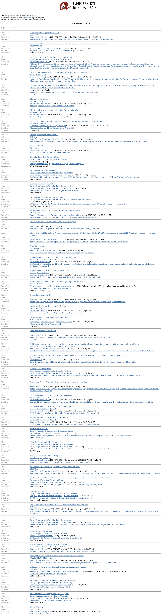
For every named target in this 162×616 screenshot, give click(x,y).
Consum (62, 50)
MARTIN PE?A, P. (37, 569)
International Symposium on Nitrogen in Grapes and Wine (51, 322)
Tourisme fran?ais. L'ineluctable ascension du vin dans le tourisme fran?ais (57, 556)
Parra (32, 351)
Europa (67, 50)
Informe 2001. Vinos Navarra (40, 369)
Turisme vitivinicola (93, 277)
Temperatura (127, 79)
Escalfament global (61, 79)
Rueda (32, 518)
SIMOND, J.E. (63, 547)
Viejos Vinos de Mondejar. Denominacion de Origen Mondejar (52, 580)
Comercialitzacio (116, 242)
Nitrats (47, 324)
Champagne (117, 64)
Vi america (34, 117)
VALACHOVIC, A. (37, 284)
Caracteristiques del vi (63, 68)
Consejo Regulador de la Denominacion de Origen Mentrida (51, 173)
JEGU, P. (53, 259)
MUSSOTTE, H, (36, 46)
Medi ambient (89, 473)
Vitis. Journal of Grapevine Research (43, 349)
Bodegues (64, 164)
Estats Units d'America (68, 551)
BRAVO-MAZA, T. (37, 308)
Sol (93, 177)
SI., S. (45, 558)
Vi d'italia (38, 152)
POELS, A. (47, 458)
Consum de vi (50, 242)
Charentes (61, 402)
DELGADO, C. (35, 248)
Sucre (105, 141)
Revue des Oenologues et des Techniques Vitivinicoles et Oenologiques (55, 215)
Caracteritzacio (61, 574)
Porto (60, 277)
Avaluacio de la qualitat (91, 217)
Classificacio (45, 389)
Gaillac (84, 313)
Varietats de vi (141, 66)
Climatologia (105, 66)
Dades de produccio (53, 302)
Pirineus (90, 402)
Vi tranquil (145, 141)
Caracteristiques (81, 449)
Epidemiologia (80, 351)
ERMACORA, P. (64, 346)
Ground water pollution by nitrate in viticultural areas (49, 317)
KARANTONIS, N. (37, 357)
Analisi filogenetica (110, 351)
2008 (32, 462)
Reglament (52, 92)
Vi (31, 39)
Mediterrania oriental (58, 362)
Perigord (76, 402)
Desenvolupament (78, 228)
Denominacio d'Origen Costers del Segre (44, 157)
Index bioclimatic (36, 574)
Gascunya (83, 402)
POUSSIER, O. (35, 59)
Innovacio (51, 253)
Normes (59, 92)
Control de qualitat (92, 92)
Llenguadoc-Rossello (37, 66)
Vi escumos (60, 141)
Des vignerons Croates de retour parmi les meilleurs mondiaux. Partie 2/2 (56, 211)
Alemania (96, 228)
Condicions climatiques (72, 511)
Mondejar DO (38, 190)
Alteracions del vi (145, 79)
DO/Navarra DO (36, 375)
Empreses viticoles (52, 228)
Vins (33, 389)
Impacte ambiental (87, 79)
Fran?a (56, 39)
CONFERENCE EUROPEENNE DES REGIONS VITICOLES (52, 88)
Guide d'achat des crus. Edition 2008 (43, 331)
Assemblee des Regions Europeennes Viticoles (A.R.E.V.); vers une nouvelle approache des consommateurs (68, 44)
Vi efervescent (35, 141)
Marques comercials (66, 253)
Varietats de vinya (129, 66)
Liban (134, 362)
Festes (109, 302)
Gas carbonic (50, 141)
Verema (149, 66)
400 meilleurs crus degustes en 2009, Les (44, 33)
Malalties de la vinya (66, 351)
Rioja (65, 277)
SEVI (32, 237)
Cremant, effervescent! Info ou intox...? (44, 135)
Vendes (137, 141)
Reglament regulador (86, 484)
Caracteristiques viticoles (80, 68)
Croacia (35, 217)
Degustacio (36, 39)
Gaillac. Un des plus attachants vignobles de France (48, 306)
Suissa (53, 551)
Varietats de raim (116, 66)
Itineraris (33, 551)
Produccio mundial (100, 302)
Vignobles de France (66, 106)
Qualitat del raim (70, 81)
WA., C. (33, 558)
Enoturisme (55, 106)
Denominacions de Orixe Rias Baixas (43, 433)
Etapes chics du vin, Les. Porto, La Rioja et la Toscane (49, 270)
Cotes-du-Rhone (96, 389)
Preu (88, 39)
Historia (155, 79)
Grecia (106, 362)
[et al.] (70, 59)
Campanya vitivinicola (46, 68)
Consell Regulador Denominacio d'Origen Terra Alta (49, 596)
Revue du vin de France (38, 103)
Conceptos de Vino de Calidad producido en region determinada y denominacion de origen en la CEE (66, 121)
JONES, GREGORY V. (38, 75)
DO (31, 164)
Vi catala (75, 484)
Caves (32, 253)
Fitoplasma (94, 351)
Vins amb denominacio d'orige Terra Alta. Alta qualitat (49, 594)
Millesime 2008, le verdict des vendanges (45, 455)
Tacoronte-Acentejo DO (41, 204)
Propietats (70, 217)
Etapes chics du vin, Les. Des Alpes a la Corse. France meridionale (54, 257)
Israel (125, 362)
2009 (51, 39)
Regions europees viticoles (39, 50)
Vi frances (33, 64)
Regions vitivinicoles (79, 39)
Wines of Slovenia (36, 607)
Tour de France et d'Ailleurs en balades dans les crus (48, 545)
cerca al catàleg (17, 19)
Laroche (70, 117)
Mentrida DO (66, 177)
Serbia (49, 351)
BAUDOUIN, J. (43, 259)
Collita (61, 511)
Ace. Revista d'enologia (38, 77)
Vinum (32, 226)
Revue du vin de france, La (39, 422)
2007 (39, 64)
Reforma (64, 473)
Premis (125, 242)
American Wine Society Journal (41, 612)
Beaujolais (115, 389)
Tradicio (44, 253)
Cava (57, 253)
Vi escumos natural (71, 141)
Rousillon (88, 66)
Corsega (124, 64)
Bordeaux (86, 64)
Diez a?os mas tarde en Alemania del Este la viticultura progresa (53, 222)
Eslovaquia (55, 288)
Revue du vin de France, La (40, 37)
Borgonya (100, 64)
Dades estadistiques (133, 375)
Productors (96, 66)
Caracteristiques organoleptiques (102, 39)
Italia (58, 551)
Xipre (129, 362)
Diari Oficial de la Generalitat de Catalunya (45, 482)
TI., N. (39, 558)
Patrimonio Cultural (37, 491)
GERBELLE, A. (36, 458)
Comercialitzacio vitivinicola (99, 242)
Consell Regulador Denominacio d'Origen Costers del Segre (51, 159)
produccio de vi (60, 242)
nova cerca (28, 17)
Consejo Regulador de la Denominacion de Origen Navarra (51, 371)
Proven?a (62, 66)
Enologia (89, 228)
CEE (72, 128)
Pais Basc (97, 402)
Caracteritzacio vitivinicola (112, 435)
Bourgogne (108, 64)
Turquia (119, 362)
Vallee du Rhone (88, 264)
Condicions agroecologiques (40, 288)
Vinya (52, 79)
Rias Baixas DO (39, 435)
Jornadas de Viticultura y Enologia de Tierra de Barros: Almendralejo (54, 571)
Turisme (53, 562)
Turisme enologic (141, 264)
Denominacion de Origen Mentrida (42, 170)
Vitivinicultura (35, 386)
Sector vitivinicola (54, 473)
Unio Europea (67, 92)
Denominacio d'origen (59, 117)
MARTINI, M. (51, 346)
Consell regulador (133, 177)
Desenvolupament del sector (142, 473)
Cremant (81, 141)
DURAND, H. (47, 59)
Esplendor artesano (37, 246)
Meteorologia (39, 511)
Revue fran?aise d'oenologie (40, 139)
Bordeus (93, 64)
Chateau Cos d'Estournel (39, 99)
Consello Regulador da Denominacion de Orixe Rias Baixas (51, 431)
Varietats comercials (115, 141)
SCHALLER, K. (36, 320)
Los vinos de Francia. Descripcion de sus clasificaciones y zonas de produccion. (58, 382)
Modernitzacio (73, 473)
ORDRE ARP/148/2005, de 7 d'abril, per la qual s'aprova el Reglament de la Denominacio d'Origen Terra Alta (69, 478)
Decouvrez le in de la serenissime (42, 146)
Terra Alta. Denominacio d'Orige (41, 531)
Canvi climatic (44, 79)
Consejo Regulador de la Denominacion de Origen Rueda (50, 520)
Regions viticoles (65, 39)
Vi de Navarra (76, 375)
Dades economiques (102, 177)
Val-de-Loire (50, 66)
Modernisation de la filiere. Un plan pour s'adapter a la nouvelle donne (55, 467)
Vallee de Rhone (72, 66)
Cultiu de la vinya (40, 351)
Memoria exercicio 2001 (39, 429)
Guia (85, 337)
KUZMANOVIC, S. (37, 346)
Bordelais (69, 402)
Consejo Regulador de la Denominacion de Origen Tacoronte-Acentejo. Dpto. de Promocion (63, 199)
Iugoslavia (112, 362)
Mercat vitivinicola (118, 302)
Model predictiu (45, 81)
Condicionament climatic (39, 362)
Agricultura (34, 79)
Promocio (97, 473)
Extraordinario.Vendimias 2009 (41, 295)
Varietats (70, 362)
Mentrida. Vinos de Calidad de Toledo (43, 442)
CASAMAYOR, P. (36, 101)
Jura (129, 64)
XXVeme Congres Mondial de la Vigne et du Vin (47, 48)
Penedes (38, 253)
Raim (73, 177)
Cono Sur (77, 117)
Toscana (70, 277)
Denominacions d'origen (61, 128)
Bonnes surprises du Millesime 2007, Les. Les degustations (51, 57)
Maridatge (42, 313)
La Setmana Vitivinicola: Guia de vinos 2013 (46, 239)
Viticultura (116, 79)
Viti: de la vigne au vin (38, 560)
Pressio (100, 141)
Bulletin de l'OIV (36, 360)
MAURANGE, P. (60, 59)
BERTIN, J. (34, 469)
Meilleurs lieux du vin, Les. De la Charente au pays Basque (51, 395)
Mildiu (51, 511)
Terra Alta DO (38, 484)
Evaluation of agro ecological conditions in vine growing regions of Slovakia (57, 282)
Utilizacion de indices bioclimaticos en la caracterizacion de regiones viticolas (58, 567)
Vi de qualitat (35, 128)
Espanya (70, 242)
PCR (100, 351)
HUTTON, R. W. (36, 609)
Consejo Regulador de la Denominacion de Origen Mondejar (51, 186)
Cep (121, 79)
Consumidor (54, 50)
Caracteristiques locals (84, 177)
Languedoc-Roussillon (145, 64)
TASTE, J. (34, 137)
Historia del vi (108, 375)
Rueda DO (37, 524)
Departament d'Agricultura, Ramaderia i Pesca (46, 480)
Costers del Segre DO (76, 164)
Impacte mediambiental (103, 79)
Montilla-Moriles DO (40, 498)
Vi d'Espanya (122, 177)
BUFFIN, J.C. (35, 213)
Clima (88, 362)
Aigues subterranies (37, 324)
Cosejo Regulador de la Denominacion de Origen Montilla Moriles (54, 493)
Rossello (82, 66)
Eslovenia (35, 614)
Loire (57, 66)
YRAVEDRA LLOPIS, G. (39, 123)
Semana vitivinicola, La (38, 299)
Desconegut (34, 148)
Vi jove (89, 498)
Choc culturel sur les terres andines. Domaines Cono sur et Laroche (54, 110)
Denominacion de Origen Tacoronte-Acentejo (46, 197)
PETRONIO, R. (35, 112)
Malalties (55, 351)
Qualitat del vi (75, 79)
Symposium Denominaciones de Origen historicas (48, 126)
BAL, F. (33, 259)
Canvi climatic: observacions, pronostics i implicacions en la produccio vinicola (58, 72)
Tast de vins (45, 39)
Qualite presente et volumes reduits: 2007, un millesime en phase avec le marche (59, 505)
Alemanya (33, 228)
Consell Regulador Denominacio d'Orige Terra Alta (48, 533)
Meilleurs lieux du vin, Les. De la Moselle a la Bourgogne (50, 406)
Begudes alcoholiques (40, 92)
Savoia (133, 64)
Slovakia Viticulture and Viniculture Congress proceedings (51, 286)
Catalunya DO (77, 538)
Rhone (79, 264)
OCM (117, 473)
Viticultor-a (78, 217)
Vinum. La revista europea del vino (42, 251)
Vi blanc (67, 152)
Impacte (136, 79)
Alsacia (80, 64)
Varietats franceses (144, 511)
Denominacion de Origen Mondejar (42, 184)
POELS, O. (34, 35)
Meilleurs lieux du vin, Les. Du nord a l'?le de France (49, 418)
